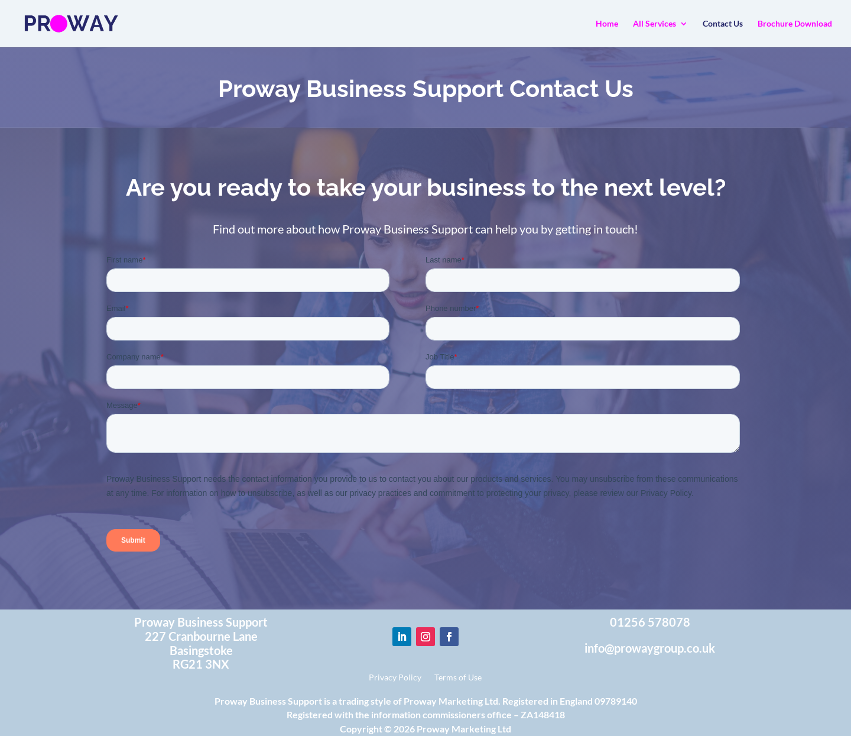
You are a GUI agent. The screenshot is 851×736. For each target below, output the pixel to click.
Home (607, 24)
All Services (654, 24)
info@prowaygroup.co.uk (649, 648)
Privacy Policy (395, 677)
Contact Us (723, 24)
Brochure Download (795, 24)
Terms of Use (458, 677)
